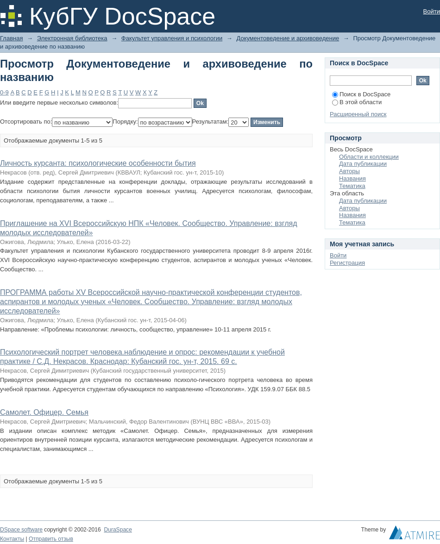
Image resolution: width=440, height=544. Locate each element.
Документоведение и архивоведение (287, 38)
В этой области (357, 102)
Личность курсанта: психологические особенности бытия (98, 163)
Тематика (352, 185)
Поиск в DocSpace (361, 94)
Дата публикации (363, 163)
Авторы (349, 171)
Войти (431, 11)
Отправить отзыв (51, 539)
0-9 (4, 92)
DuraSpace (118, 529)
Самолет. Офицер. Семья (44, 412)
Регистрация (347, 262)
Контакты (12, 539)
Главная (11, 38)
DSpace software (21, 529)
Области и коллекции (369, 156)
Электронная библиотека (72, 38)
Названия (352, 178)
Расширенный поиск (358, 114)
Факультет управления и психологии (171, 38)
